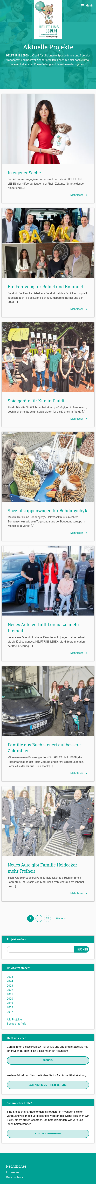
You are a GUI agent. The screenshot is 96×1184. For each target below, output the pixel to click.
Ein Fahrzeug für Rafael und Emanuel (45, 286)
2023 (10, 985)
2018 (10, 1007)
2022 (10, 990)
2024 (10, 981)
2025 (10, 976)
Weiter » (61, 918)
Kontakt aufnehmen (48, 1133)
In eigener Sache (24, 173)
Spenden (48, 1060)
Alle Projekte (14, 1019)
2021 (10, 994)
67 (47, 918)
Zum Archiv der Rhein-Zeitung (48, 1084)
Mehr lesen (79, 195)
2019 (10, 1003)
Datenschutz (14, 1177)
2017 (10, 1011)
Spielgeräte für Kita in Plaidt (36, 401)
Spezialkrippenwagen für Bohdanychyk (47, 510)
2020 (10, 998)
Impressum (14, 1172)
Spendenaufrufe (16, 1023)
